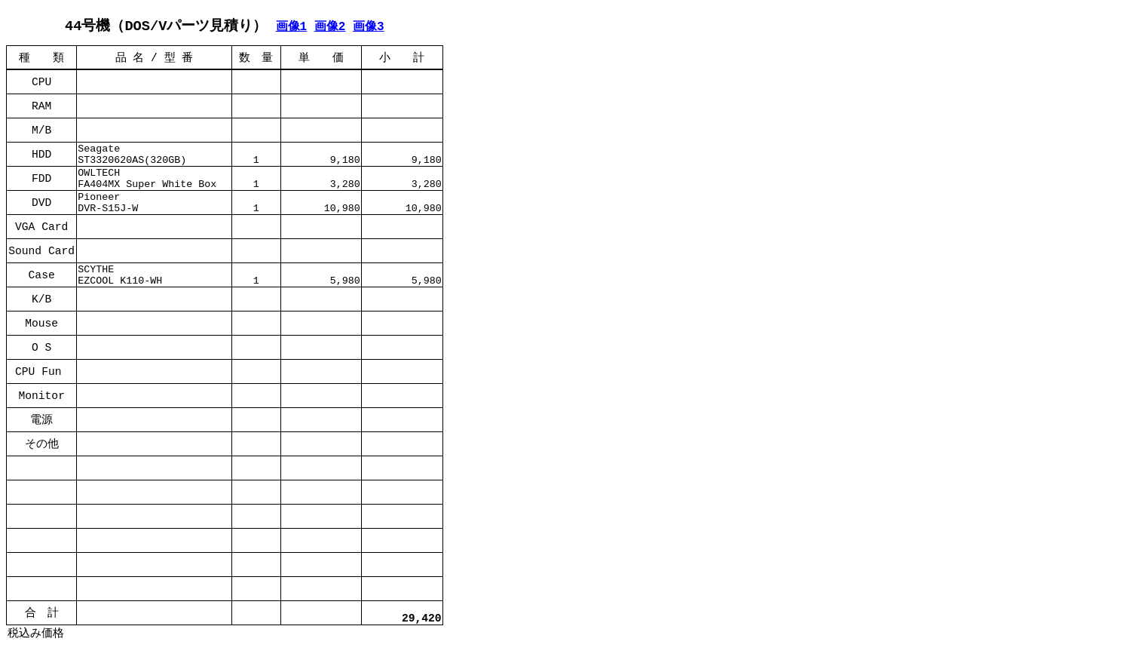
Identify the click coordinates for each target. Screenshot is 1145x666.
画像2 (330, 26)
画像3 (368, 26)
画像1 (292, 26)
